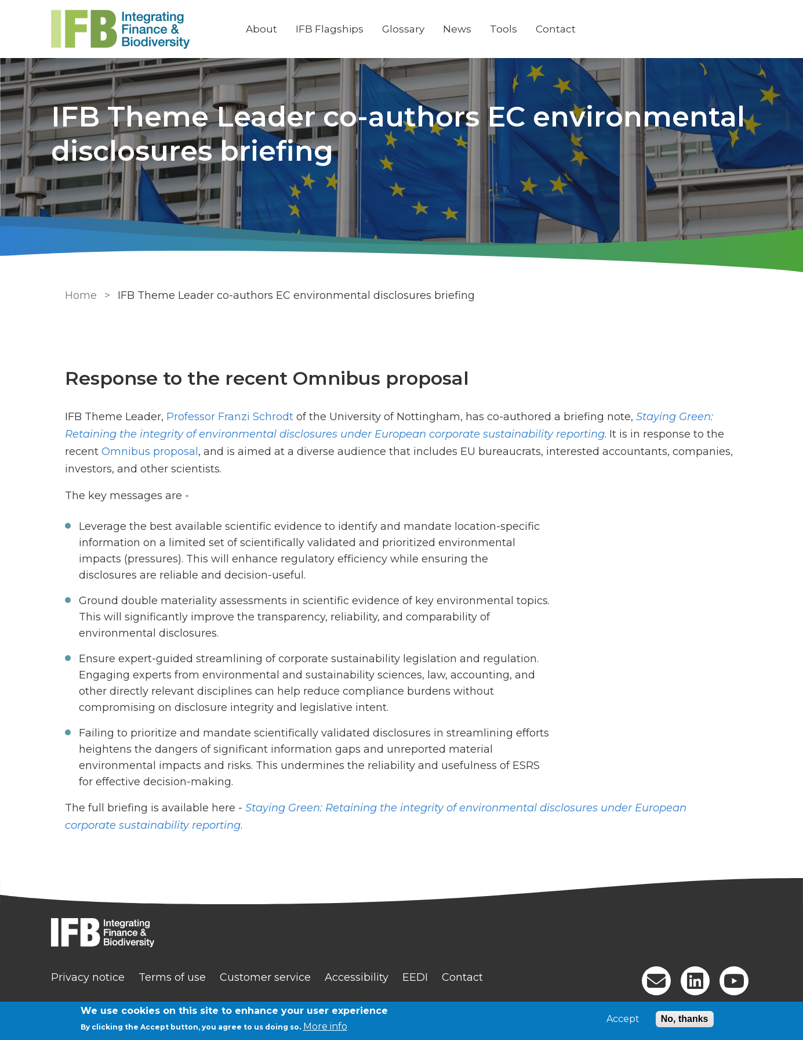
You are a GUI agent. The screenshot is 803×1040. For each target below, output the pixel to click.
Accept (623, 1019)
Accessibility (368, 977)
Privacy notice (99, 977)
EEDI (426, 977)
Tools (515, 29)
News (469, 29)
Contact (567, 29)
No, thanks (684, 1019)
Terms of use (183, 977)
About (273, 29)
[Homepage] (402, 934)
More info (325, 1026)
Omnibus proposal (147, 451)
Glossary (415, 29)
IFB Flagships (341, 29)
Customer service (276, 977)
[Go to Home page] (151, 29)
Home (79, 295)
